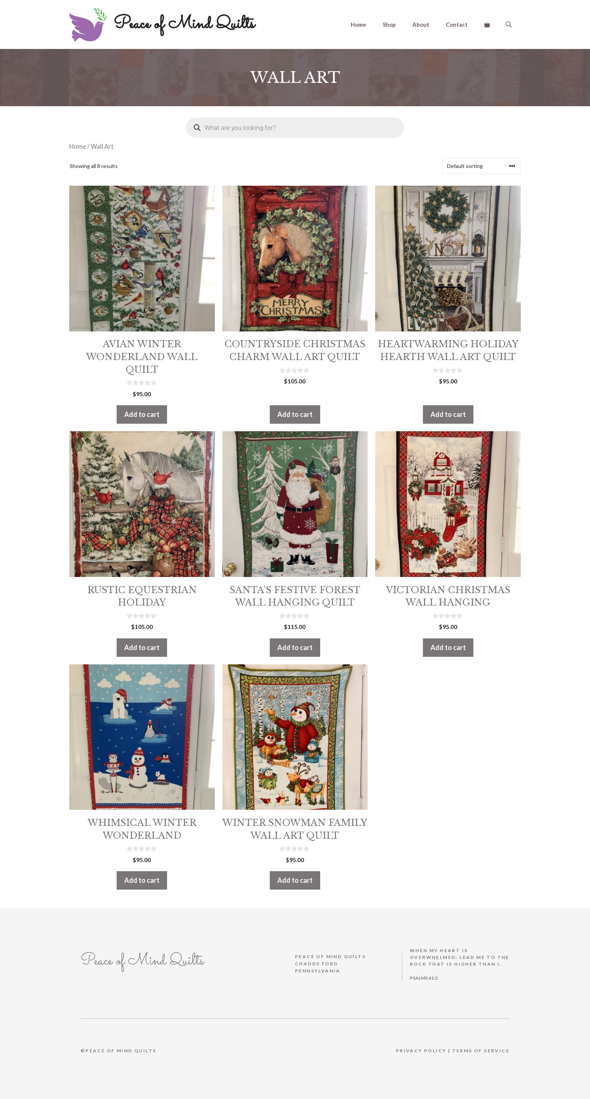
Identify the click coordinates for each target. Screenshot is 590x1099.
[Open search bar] (509, 24)
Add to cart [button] (142, 414)
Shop (389, 24)
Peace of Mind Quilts (184, 24)
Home (358, 24)
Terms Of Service (480, 1050)
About (420, 24)
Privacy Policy (421, 1050)
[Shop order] (481, 166)
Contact (457, 24)
